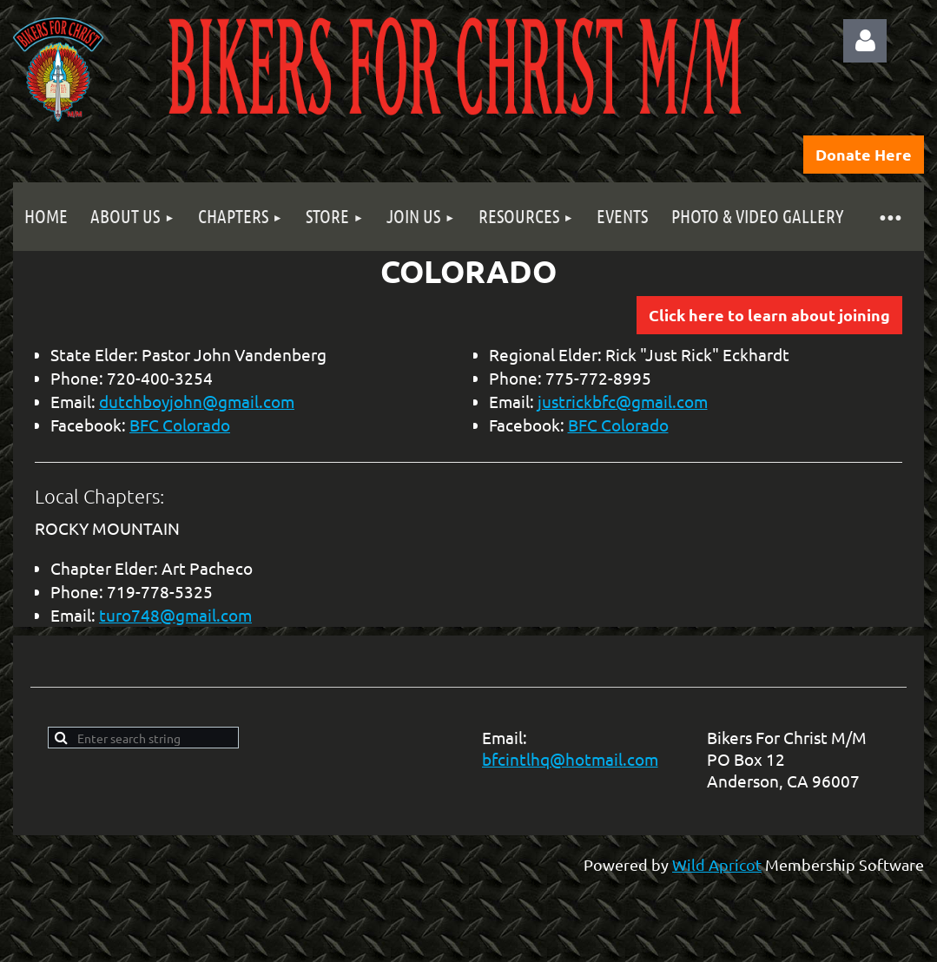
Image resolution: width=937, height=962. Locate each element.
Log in (865, 41)
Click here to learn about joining (769, 315)
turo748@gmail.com (175, 614)
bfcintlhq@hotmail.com (570, 758)
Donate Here (863, 154)
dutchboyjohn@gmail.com (196, 401)
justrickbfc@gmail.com (623, 401)
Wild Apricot (717, 864)
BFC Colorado (179, 424)
